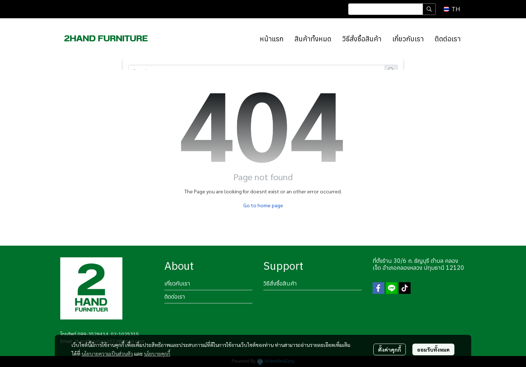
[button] (392, 9)
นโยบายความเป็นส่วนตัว (107, 353)
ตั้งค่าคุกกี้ (389, 349)
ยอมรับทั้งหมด (433, 349)
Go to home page (263, 205)
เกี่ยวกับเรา (177, 283)
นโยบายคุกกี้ (157, 353)
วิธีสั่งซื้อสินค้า (280, 283)
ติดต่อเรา (174, 296)
